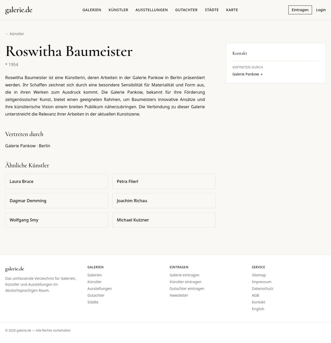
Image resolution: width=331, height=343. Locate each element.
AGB (255, 295)
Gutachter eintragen (187, 288)
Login (321, 9)
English (258, 308)
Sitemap (259, 274)
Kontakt (258, 302)
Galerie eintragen (184, 274)
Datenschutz (262, 288)
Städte (212, 9)
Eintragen (300, 9)
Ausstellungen (151, 9)
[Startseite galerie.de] (18, 10)
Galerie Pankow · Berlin (27, 146)
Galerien (91, 9)
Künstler (118, 9)
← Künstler (14, 33)
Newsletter (179, 295)
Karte (232, 9)
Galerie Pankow (247, 74)
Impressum (261, 281)
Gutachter (186, 9)
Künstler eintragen (186, 281)
